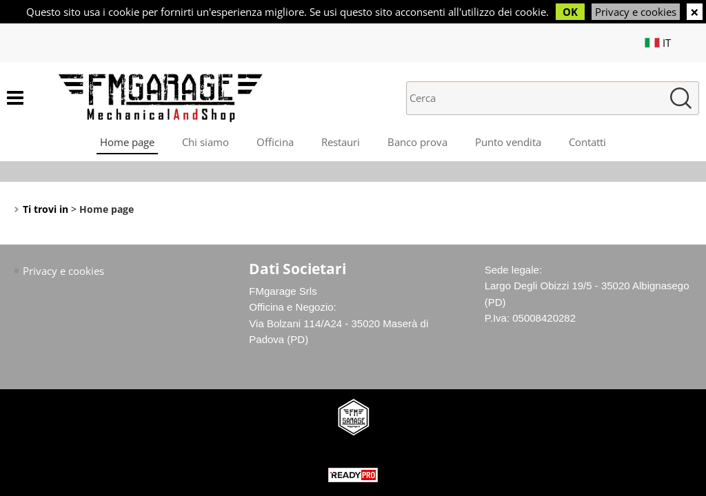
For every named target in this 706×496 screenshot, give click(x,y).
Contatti (587, 142)
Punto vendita (508, 142)
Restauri (340, 142)
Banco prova (417, 142)
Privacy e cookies (635, 12)
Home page (127, 142)
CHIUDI (695, 11)
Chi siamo (205, 142)
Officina (275, 142)
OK (570, 12)
